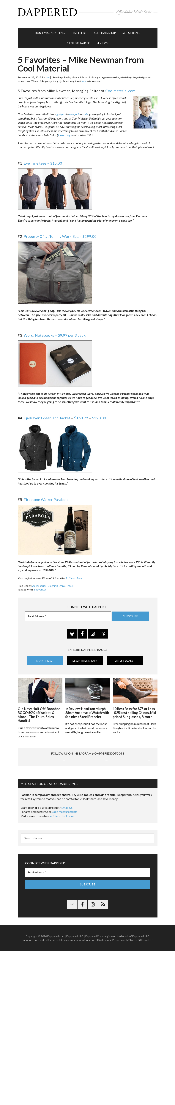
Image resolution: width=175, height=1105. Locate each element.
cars (71, 110)
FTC (151, 974)
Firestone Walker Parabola (46, 495)
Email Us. (67, 842)
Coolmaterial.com (120, 87)
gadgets (61, 110)
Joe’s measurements (64, 846)
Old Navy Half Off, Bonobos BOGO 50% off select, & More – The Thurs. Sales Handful (39, 710)
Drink (62, 582)
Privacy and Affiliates (124, 974)
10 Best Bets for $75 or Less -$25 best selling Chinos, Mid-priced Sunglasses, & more (135, 708)
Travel (69, 582)
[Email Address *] (68, 612)
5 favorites (40, 585)
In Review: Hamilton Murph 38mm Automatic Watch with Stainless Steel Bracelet (87, 708)
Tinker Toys (65, 131)
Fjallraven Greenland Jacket (47, 414)
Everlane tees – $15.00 (43, 159)
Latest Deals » (125, 656)
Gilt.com (142, 974)
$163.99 (81, 414)
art (77, 110)
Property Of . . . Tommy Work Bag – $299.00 (60, 232)
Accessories (39, 582)
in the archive (74, 574)
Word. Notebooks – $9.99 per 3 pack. (55, 331)
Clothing (53, 582)
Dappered (87, 12)
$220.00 (99, 414)
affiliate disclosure (62, 850)
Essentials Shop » (84, 656)
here (83, 77)
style (85, 110)
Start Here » (45, 656)
